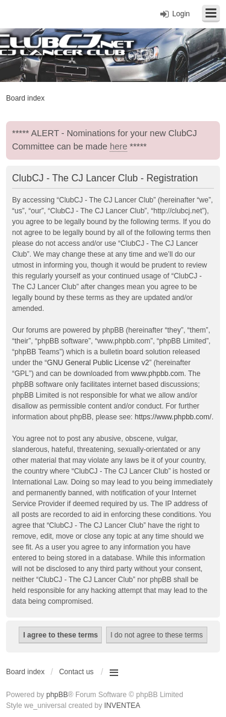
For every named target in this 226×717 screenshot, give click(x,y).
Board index (25, 672)
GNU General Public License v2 (98, 362)
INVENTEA (122, 705)
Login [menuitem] (181, 14)
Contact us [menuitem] (76, 672)
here (118, 146)
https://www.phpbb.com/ (172, 417)
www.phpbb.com (157, 373)
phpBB (57, 694)
